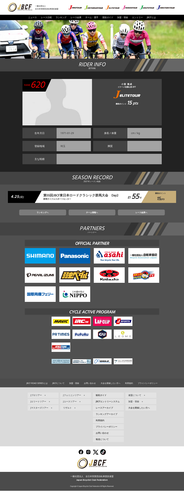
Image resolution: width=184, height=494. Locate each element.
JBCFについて (58, 386)
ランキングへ (60, 215)
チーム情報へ (92, 215)
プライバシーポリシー (148, 386)
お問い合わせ (90, 386)
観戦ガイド (101, 398)
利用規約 (129, 386)
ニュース (32, 17)
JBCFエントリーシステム (108, 404)
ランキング (61, 17)
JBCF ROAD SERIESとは (37, 386)
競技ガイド (107, 17)
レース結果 (76, 17)
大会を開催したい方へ (110, 386)
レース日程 (46, 17)
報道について (102, 442)
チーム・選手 (91, 17)
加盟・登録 (122, 17)
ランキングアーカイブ (106, 417)
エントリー (137, 17)
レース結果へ (124, 215)
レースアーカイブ (104, 411)
